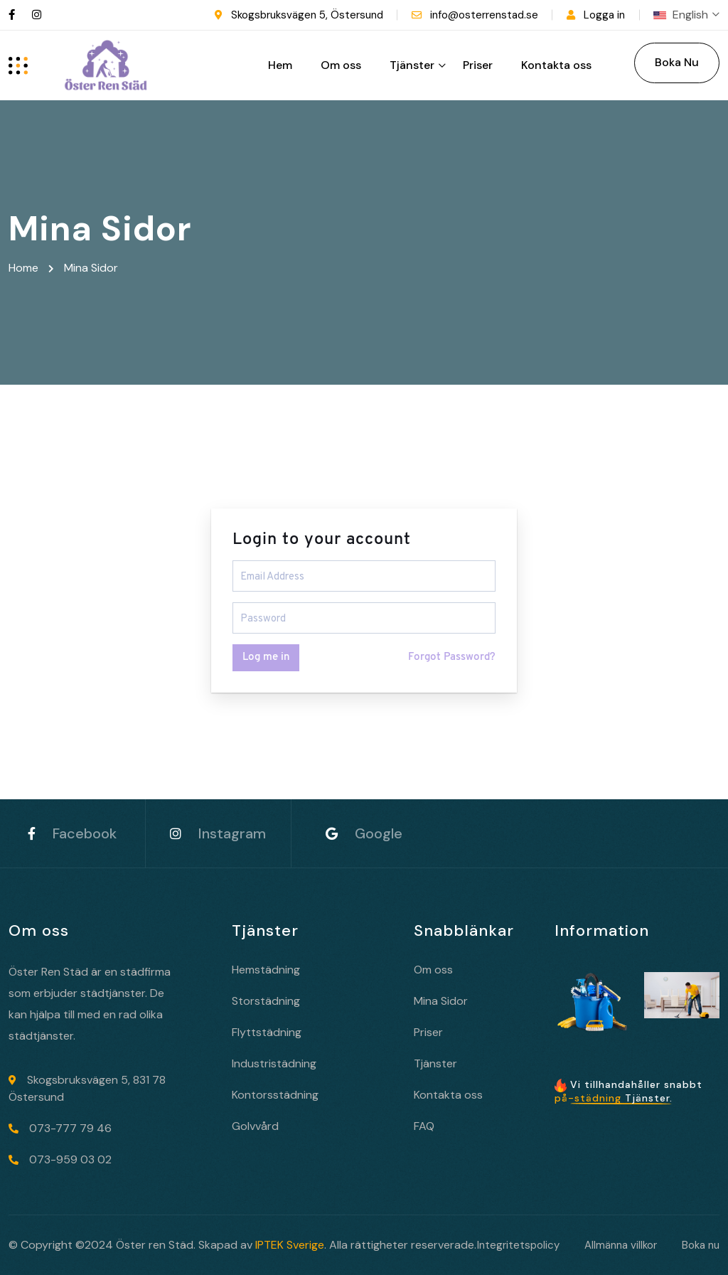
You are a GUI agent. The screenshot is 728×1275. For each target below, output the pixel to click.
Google (364, 833)
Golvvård (255, 1126)
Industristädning (274, 1063)
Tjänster (412, 65)
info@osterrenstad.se (484, 15)
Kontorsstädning (275, 1094)
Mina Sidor (441, 1000)
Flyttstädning (266, 1032)
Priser (478, 65)
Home (26, 267)
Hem (280, 65)
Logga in (604, 15)
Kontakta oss (556, 65)
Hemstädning (266, 969)
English (686, 14)
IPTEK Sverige (289, 1244)
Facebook (72, 833)
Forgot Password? (452, 657)
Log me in (265, 657)
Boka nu (700, 1245)
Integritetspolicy (518, 1245)
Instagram (218, 833)
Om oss (341, 65)
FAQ (424, 1126)
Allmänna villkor (620, 1245)
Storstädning (266, 1000)
